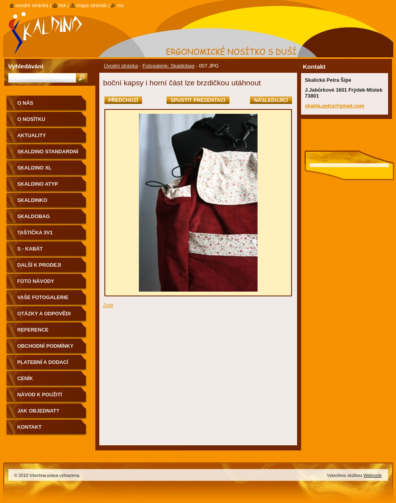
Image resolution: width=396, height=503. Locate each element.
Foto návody (36, 281)
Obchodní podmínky (45, 346)
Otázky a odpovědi (44, 313)
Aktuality (31, 135)
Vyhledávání (26, 66)
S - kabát (30, 249)
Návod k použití (39, 395)
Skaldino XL (34, 168)
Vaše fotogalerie (43, 297)
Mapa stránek (91, 5)
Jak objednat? (38, 411)
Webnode (373, 475)
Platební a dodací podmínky (42, 365)
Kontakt (29, 427)
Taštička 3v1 (35, 232)
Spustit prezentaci (198, 100)
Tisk (62, 5)
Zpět (108, 305)
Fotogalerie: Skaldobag (168, 66)
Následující (271, 100)
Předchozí (123, 100)
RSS (120, 5)
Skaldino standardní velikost (47, 154)
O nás (25, 103)
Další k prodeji (39, 265)
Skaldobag (33, 216)
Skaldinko (32, 200)
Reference (33, 330)
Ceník (25, 378)
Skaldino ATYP (37, 184)
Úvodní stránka (121, 66)
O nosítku (31, 119)
